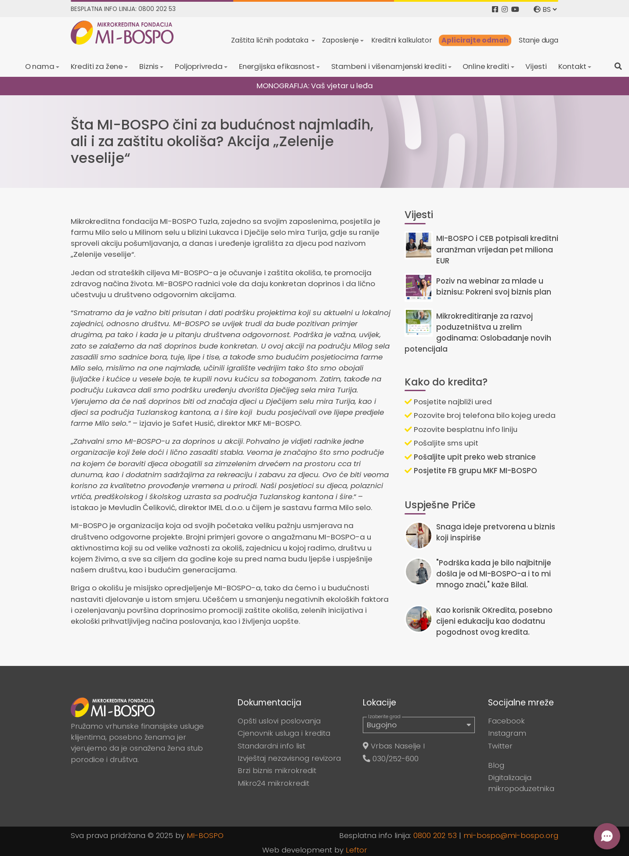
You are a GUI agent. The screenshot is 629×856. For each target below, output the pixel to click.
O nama (39, 66)
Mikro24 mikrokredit (273, 783)
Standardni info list (271, 746)
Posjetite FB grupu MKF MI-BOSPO (471, 470)
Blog (496, 765)
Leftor (356, 850)
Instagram (507, 733)
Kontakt (572, 66)
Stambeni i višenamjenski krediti (389, 66)
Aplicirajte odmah (475, 40)
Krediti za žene (97, 66)
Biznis (149, 66)
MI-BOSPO (205, 835)
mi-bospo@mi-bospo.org (510, 835)
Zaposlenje (340, 40)
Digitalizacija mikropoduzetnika (521, 783)
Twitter (500, 746)
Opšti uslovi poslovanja (279, 721)
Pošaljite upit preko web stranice (470, 457)
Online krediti (486, 66)
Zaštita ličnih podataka (270, 40)
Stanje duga (538, 40)
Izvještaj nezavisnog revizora (289, 758)
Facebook (506, 721)
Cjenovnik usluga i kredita (284, 733)
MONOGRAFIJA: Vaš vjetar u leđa (315, 85)
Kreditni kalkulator (401, 40)
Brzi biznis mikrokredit (277, 770)
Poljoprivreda (199, 66)
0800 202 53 (435, 835)
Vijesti (536, 66)
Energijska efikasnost (277, 66)
